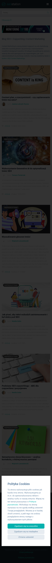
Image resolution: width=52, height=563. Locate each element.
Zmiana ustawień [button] (26, 537)
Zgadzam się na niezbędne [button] (26, 531)
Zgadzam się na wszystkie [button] (26, 526)
